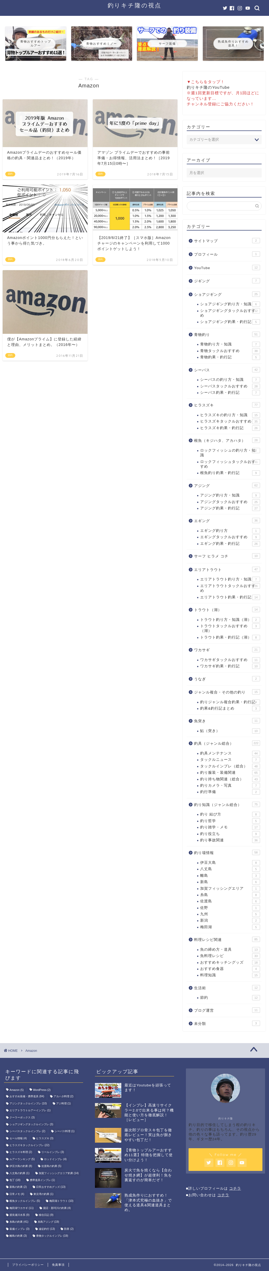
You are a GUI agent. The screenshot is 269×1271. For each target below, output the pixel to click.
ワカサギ (227, 649)
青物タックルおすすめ (230, 351)
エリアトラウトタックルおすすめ (230, 588)
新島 (230, 882)
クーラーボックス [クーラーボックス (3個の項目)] (22, 1117)
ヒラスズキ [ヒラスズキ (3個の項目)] (45, 1138)
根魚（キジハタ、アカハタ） (227, 440)
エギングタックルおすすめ (230, 537)
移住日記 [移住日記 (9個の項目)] (46, 1214)
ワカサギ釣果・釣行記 (230, 666)
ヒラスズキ (227, 404)
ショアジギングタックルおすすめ (230, 312)
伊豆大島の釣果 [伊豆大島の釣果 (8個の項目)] (20, 1166)
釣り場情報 (227, 852)
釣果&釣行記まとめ (230, 708)
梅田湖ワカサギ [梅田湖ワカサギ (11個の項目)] (21, 1208)
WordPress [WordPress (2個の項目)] (42, 1090)
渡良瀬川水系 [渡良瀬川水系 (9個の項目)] (19, 1214)
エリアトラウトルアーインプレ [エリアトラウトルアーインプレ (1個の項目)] (30, 1110)
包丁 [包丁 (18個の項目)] (14, 1180)
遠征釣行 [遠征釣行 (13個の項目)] (47, 1228)
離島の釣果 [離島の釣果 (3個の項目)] (18, 1236)
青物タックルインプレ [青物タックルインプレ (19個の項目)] (52, 1236)
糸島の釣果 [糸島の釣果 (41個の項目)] (18, 1222)
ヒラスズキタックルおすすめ (230, 421)
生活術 (227, 987)
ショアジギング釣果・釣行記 (230, 322)
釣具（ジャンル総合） (227, 743)
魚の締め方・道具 (230, 949)
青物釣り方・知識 (230, 344)
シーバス (227, 369)
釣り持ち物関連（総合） (230, 779)
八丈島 (230, 869)
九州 (230, 914)
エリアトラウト (227, 569)
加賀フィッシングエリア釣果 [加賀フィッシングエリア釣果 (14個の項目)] (59, 1173)
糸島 (230, 895)
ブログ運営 (227, 1010)
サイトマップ (227, 240)
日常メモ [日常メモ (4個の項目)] (16, 1194)
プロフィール (227, 254)
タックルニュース (230, 759)
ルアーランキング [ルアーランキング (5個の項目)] (22, 1159)
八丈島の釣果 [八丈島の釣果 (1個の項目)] (19, 1173)
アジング (227, 485)
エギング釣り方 (230, 530)
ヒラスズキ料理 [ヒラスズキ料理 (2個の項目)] (20, 1152)
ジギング (227, 280)
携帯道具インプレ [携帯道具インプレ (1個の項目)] (42, 1180)
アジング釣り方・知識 (230, 495)
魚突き (227, 720)
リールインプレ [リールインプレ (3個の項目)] (52, 1152)
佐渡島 (230, 901)
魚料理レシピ (230, 956)
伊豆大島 (230, 862)
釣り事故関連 (230, 840)
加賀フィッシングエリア (230, 888)
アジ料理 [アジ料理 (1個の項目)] (63, 1103)
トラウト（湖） (227, 609)
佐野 (230, 908)
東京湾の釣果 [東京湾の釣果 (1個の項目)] (43, 1194)
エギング (227, 520)
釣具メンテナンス (230, 753)
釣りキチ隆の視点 (134, 5)
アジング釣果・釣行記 (230, 508)
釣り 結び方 (230, 814)
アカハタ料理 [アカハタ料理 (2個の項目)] (64, 1096)
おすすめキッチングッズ (230, 962)
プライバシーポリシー (28, 1264)
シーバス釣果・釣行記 (230, 392)
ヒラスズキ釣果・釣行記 (230, 428)
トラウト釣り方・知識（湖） (230, 619)
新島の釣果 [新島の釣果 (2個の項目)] (18, 1187)
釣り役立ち (230, 834)
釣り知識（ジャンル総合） (227, 804)
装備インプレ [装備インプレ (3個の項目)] (19, 1228)
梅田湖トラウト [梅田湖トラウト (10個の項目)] (61, 1201)
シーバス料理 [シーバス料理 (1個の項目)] (65, 1131)
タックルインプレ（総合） (230, 766)
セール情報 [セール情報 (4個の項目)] (18, 1138)
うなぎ (227, 678)
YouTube (227, 267)
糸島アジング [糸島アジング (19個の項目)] (48, 1222)
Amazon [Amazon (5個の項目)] (16, 1090)
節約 (230, 997)
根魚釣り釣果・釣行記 (230, 473)
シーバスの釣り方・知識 (230, 379)
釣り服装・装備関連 (230, 772)
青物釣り (227, 334)
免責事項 (58, 1264)
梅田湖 (230, 927)
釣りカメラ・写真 (230, 785)
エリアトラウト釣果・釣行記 (230, 597)
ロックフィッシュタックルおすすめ (230, 463)
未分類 (227, 1023)
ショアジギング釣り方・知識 (230, 304)
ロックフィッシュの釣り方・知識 (230, 452)
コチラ (235, 1188)
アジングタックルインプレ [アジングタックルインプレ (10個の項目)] (28, 1103)
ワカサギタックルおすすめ (230, 660)
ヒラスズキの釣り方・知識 (230, 415)
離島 (230, 875)
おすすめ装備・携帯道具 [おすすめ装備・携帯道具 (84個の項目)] (26, 1096)
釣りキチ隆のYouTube (208, 87)
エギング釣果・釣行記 (230, 543)
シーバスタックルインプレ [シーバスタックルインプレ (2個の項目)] (27, 1131)
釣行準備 (230, 792)
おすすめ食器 (230, 969)
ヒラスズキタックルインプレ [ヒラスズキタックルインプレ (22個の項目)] (29, 1145)
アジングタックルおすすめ (230, 502)
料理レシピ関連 (227, 939)
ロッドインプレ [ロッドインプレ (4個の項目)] (55, 1159)
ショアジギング (227, 294)
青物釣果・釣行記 (230, 357)
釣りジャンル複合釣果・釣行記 (230, 702)
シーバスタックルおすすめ (230, 386)
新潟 (230, 920)
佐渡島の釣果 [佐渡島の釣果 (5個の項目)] (51, 1166)
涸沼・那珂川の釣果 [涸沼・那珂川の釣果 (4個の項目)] (57, 1208)
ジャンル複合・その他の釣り (227, 692)
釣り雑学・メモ (230, 827)
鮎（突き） (230, 731)
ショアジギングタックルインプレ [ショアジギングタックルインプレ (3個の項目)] (31, 1124)
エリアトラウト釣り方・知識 (230, 579)
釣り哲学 (230, 821)
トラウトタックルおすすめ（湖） (230, 628)
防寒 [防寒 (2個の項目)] (69, 1228)
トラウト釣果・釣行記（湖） (230, 637)
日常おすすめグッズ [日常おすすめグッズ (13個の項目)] (50, 1187)
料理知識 (230, 975)
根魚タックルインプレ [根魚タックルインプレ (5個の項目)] (24, 1201)
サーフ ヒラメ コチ (227, 556)
